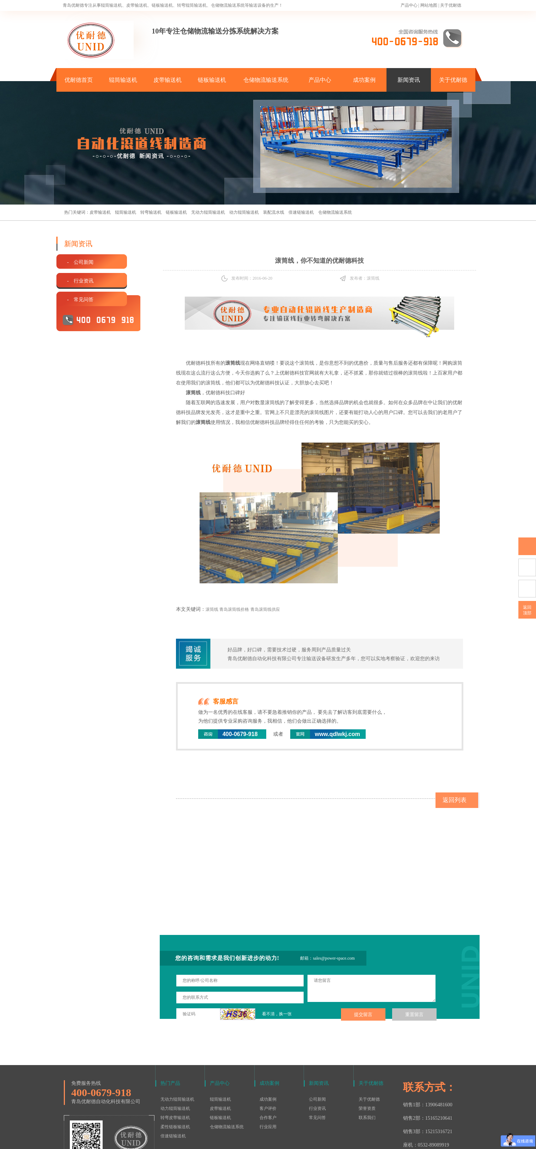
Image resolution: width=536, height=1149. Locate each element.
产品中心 (409, 5)
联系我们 (367, 1071)
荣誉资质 (367, 1061)
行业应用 (268, 1080)
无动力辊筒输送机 (208, 212)
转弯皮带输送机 (175, 1071)
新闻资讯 (408, 80)
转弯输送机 (151, 212)
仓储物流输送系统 (265, 80)
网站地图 (428, 5)
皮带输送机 (167, 80)
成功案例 (364, 80)
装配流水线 (273, 212)
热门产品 (170, 1036)
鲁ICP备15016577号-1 (264, 1139)
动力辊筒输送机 (244, 212)
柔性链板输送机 (175, 1080)
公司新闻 (317, 1052)
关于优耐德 (450, 5)
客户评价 (268, 1061)
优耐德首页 (79, 80)
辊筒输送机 (123, 80)
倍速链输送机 (301, 212)
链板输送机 (212, 80)
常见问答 (317, 1071)
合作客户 (268, 1071)
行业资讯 (317, 1061)
